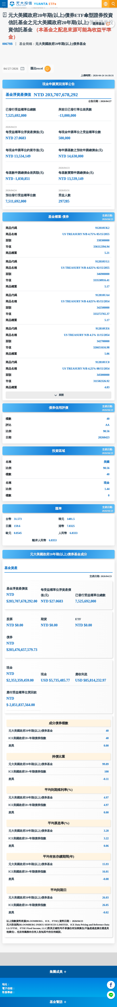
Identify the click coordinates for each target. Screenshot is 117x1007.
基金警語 (58, 1002)
